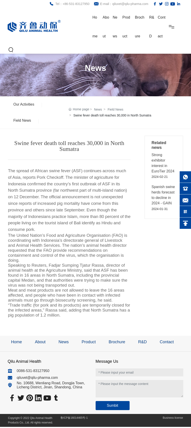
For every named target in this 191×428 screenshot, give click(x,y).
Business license (172, 419)
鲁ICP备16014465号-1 (74, 419)
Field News (22, 121)
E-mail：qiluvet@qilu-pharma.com (123, 4)
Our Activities (24, 104)
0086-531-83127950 (33, 372)
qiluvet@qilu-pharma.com (37, 379)
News (98, 110)
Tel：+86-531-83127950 (72, 4)
